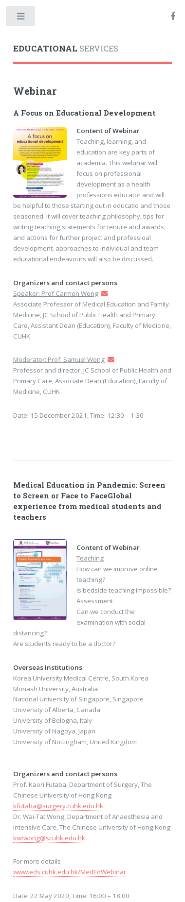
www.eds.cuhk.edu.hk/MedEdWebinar (69, 872)
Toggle (21, 18)
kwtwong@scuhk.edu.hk (49, 838)
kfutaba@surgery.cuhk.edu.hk (58, 805)
